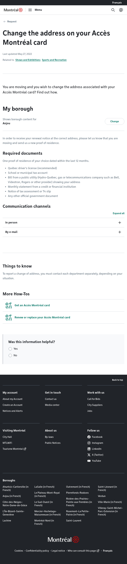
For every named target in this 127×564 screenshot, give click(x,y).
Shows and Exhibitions (28, 60)
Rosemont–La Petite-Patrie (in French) (77, 513)
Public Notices (53, 443)
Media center (52, 405)
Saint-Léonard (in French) (107, 488)
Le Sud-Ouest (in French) (43, 504)
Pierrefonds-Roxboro (77, 492)
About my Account (12, 399)
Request (12, 21)
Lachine (7, 520)
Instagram (95, 443)
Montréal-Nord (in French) (44, 522)
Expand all (118, 213)
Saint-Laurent (73, 520)
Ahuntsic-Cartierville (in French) (15, 488)
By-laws (49, 437)
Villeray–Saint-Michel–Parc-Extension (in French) (110, 511)
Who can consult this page (82, 550)
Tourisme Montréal (13, 449)
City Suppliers (95, 405)
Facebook (95, 437)
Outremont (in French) (78, 486)
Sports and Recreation (54, 60)
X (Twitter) (95, 455)
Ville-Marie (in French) (110, 502)
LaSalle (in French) (44, 486)
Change (114, 121)
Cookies (19, 550)
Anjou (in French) (12, 496)
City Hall (7, 437)
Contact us (51, 399)
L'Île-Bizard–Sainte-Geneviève (13, 513)
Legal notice (58, 550)
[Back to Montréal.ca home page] (13, 10)
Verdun (102, 496)
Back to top (117, 380)
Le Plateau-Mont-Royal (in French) (47, 494)
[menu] (35, 10)
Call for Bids (93, 399)
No (15, 355)
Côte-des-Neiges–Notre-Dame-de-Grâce (15, 504)
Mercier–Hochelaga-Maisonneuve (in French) (47, 513)
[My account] (121, 10)
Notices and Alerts (13, 411)
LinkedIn (94, 449)
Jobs (89, 411)
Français (117, 2)
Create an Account (12, 405)
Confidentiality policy (37, 550)
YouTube (94, 460)
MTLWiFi (7, 443)
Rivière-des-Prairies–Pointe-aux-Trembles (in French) (79, 502)
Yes (16, 348)
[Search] (113, 10)
